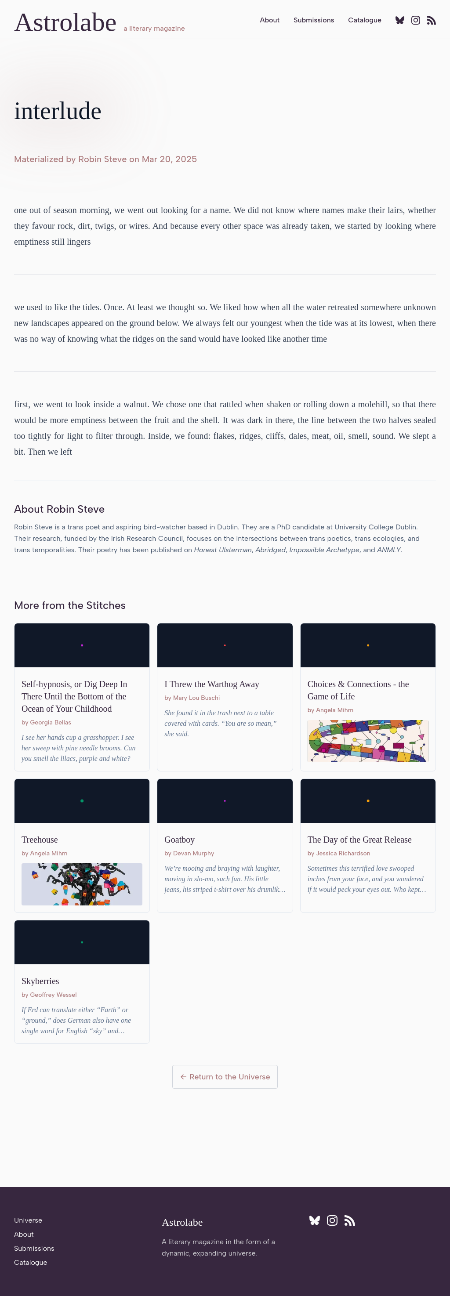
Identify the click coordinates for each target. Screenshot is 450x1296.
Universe (28, 1220)
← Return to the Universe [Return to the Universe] (225, 1077)
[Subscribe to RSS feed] (431, 20)
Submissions (314, 20)
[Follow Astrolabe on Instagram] (415, 20)
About (269, 20)
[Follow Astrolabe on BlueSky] (400, 20)
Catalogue (364, 20)
